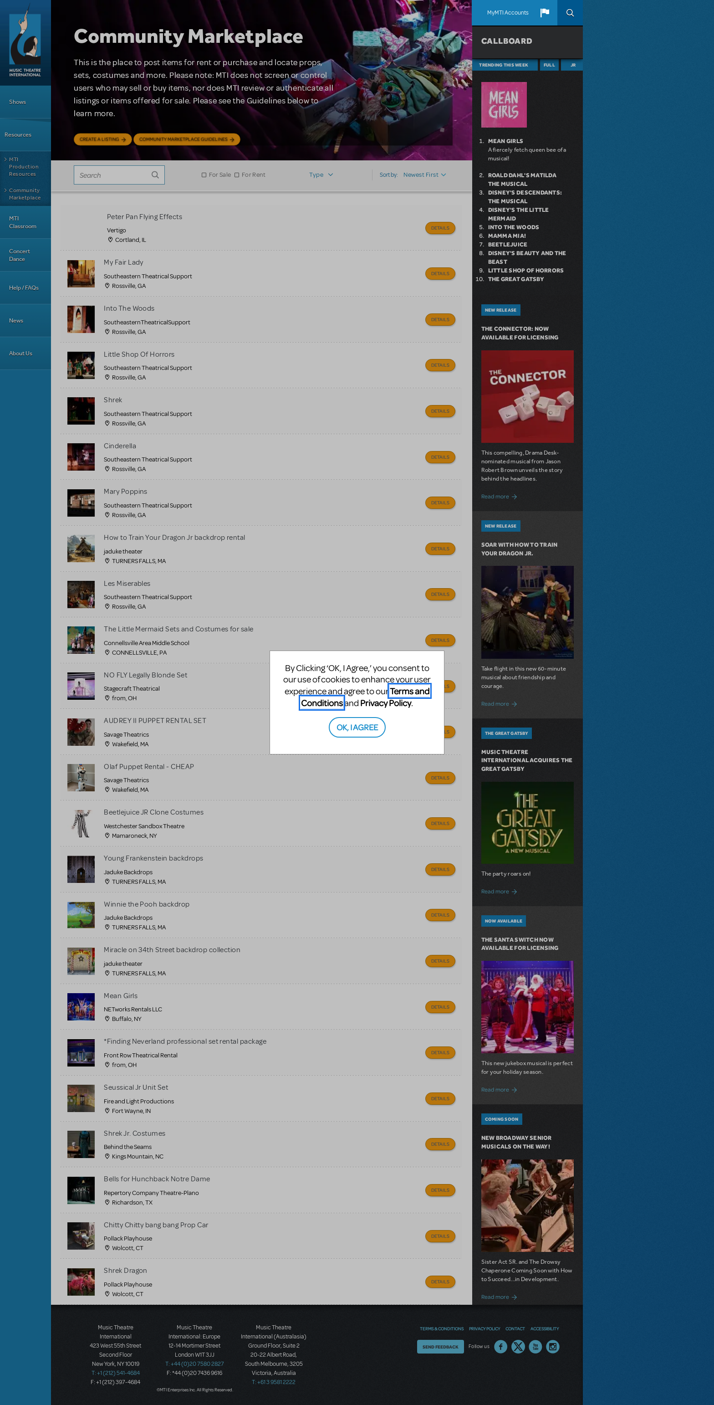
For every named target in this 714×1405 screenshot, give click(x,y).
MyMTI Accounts (508, 12)
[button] (544, 13)
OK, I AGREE (357, 727)
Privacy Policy (385, 702)
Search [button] (570, 13)
